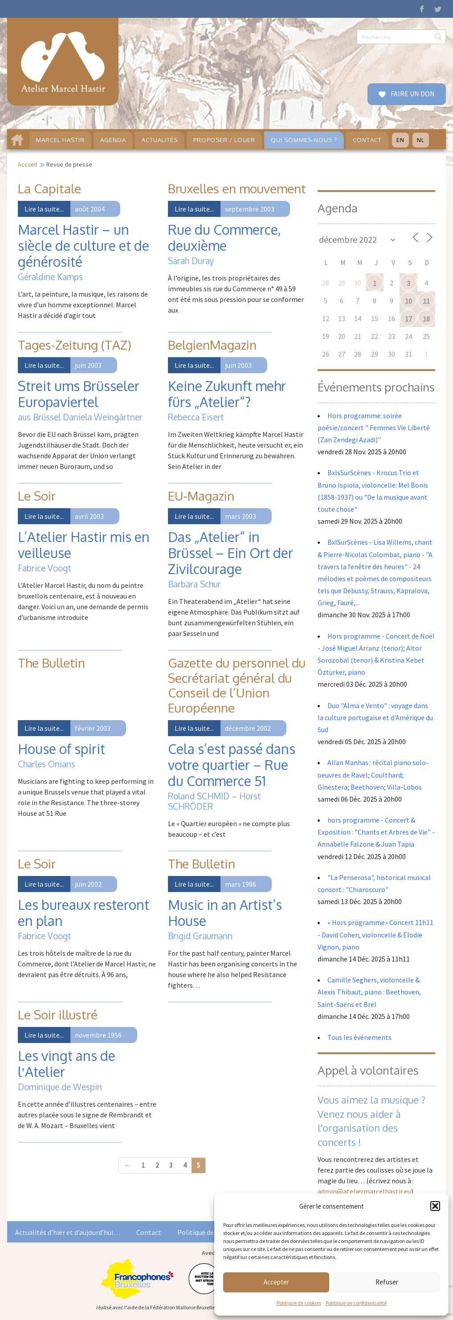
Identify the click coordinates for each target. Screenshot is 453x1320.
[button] (435, 1206)
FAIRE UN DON (412, 93)
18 (426, 318)
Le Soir (37, 496)
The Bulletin (51, 663)
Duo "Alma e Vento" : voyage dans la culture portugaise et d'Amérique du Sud (375, 717)
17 (408, 318)
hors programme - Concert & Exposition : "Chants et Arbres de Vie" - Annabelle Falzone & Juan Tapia (376, 831)
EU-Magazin (201, 496)
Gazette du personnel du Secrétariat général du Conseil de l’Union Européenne (237, 685)
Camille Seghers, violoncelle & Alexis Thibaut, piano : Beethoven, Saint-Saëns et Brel (369, 991)
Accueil (27, 164)
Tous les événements (359, 1037)
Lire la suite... (44, 208)
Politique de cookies (299, 1303)
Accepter (276, 1282)
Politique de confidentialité (356, 1303)
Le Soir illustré (58, 1014)
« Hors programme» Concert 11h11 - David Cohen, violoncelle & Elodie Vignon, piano (375, 934)
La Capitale (49, 188)
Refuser (386, 1282)
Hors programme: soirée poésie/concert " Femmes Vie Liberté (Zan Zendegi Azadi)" (374, 427)
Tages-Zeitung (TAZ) (74, 345)
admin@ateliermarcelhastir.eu (364, 1191)
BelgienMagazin (212, 345)
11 (426, 301)
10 (408, 301)
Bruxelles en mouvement (237, 188)
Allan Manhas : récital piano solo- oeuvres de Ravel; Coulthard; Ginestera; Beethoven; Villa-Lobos (373, 774)
